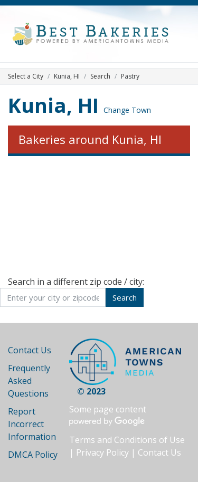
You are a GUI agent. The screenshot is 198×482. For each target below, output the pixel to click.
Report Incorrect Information (32, 424)
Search (100, 76)
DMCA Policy (33, 454)
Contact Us (29, 350)
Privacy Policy (102, 452)
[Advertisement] (99, 216)
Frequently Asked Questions (29, 380)
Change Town (127, 110)
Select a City (25, 76)
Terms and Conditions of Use (127, 440)
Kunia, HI (53, 105)
